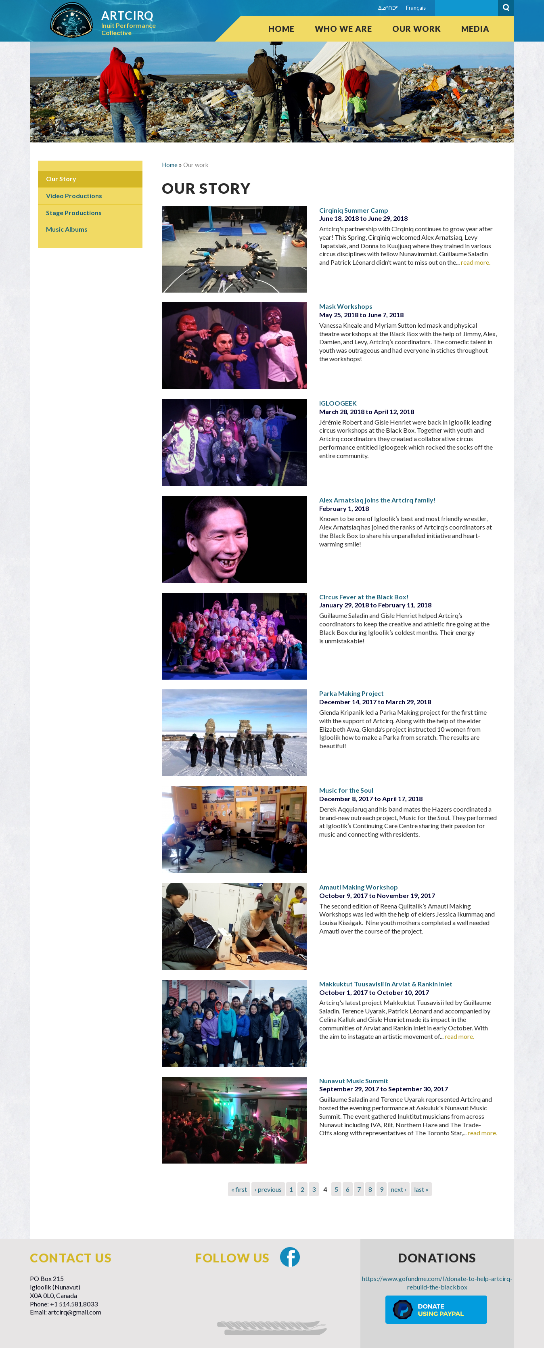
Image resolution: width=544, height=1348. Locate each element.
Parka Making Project (351, 693)
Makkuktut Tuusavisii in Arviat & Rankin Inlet (385, 984)
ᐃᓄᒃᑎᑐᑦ (388, 7)
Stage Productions (74, 212)
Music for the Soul (346, 790)
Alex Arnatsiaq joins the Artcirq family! (377, 500)
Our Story (61, 178)
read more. (475, 262)
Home (281, 28)
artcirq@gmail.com (74, 1312)
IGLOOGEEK (338, 403)
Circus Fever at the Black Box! (364, 597)
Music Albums (67, 229)
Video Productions (74, 195)
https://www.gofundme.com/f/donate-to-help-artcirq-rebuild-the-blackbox (437, 1283)
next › (398, 1189)
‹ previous (268, 1189)
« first (239, 1189)
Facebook (290, 1257)
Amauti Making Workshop (358, 887)
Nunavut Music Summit (353, 1080)
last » (421, 1189)
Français (416, 7)
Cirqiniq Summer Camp (353, 210)
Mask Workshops (345, 306)
